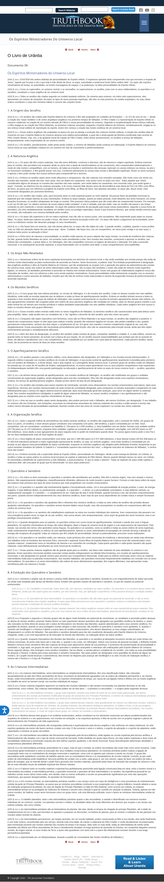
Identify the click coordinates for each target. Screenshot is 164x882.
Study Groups (91, 859)
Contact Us (66, 856)
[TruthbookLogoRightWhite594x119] (82, 23)
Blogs (77, 856)
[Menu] (144, 23)
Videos (85, 856)
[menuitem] (144, 23)
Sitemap (82, 867)
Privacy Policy (93, 864)
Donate (65, 862)
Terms (81, 864)
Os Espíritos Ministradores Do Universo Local (45, 39)
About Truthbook (80, 862)
